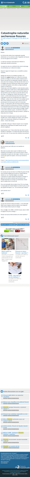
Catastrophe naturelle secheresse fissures (15, 34)
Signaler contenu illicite (11, 470)
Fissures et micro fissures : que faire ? (21, 252)
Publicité (23, 471)
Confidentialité (13, 472)
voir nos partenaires (4, 462)
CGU (11, 471)
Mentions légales (19, 470)
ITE (6, 210)
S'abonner (25, 43)
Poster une (23, 224)
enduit (8, 77)
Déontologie (18, 471)
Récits (10, 6)
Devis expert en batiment (6, 252)
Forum (3, 6)
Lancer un (8, 224)
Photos (18, 6)
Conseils (26, 6)
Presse (14, 471)
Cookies (18, 472)
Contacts (3, 470)
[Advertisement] (15, 337)
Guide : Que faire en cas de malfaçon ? (15, 276)
